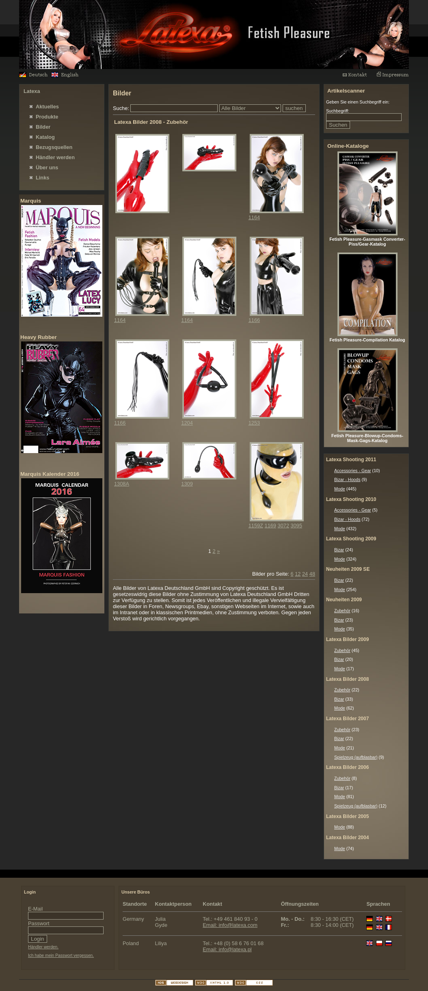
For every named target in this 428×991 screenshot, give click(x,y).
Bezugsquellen (54, 147)
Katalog (45, 137)
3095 (296, 525)
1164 (254, 217)
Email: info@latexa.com (230, 925)
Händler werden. (43, 947)
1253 (254, 423)
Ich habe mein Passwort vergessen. (61, 955)
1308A (121, 484)
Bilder (43, 127)
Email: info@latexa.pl (227, 949)
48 (312, 574)
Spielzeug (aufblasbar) (356, 757)
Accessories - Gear (352, 470)
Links (42, 178)
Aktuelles (47, 107)
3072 (283, 525)
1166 (254, 320)
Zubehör (342, 610)
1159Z (256, 525)
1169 (270, 525)
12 (297, 574)
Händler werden (55, 157)
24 (305, 574)
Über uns (47, 167)
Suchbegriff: (337, 110)
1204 (186, 423)
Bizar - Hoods (347, 479)
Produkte (47, 117)
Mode (339, 488)
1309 (186, 484)
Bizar (339, 549)
